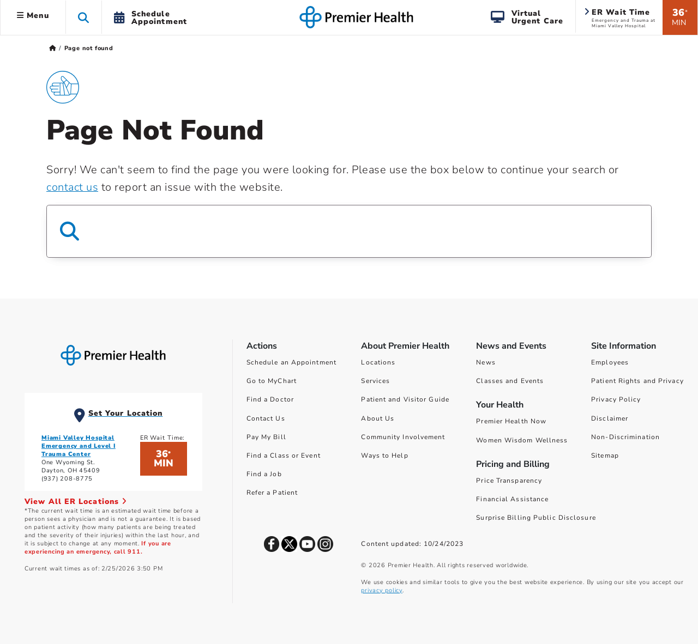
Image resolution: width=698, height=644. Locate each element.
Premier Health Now (511, 421)
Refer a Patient (272, 492)
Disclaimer (609, 418)
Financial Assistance (512, 499)
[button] (83, 17)
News (485, 362)
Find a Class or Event (283, 455)
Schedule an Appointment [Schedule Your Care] (291, 362)
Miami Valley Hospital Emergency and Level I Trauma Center (78, 446)
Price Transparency (509, 480)
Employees (610, 362)
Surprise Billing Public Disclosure (535, 517)
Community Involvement (403, 437)
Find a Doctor (270, 399)
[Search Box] (349, 231)
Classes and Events (510, 380)
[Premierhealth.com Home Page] (52, 48)
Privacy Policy (616, 399)
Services (375, 380)
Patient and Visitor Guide (405, 399)
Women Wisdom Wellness (522, 440)
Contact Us (265, 418)
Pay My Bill (266, 437)
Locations (378, 362)
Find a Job (264, 474)
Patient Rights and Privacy (637, 380)
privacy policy (381, 590)
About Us (377, 418)
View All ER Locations (76, 501)
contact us (72, 187)
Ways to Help (384, 455)
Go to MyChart (271, 380)
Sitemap (605, 455)
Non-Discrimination (625, 437)
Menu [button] (33, 15)
